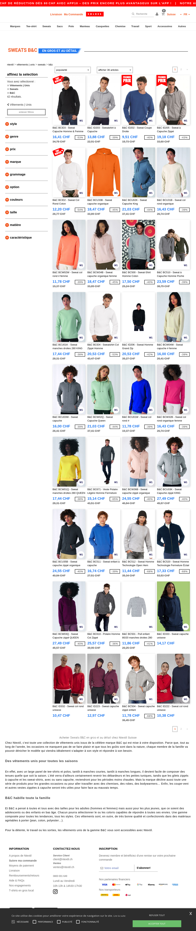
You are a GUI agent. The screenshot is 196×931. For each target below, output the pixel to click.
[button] (157, 14)
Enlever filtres (26, 102)
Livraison (56, 14)
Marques (15, 26)
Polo (71, 26)
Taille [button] (13, 202)
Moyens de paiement (21, 855)
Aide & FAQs (16, 870)
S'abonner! (144, 858)
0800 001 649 (61, 866)
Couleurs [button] (16, 190)
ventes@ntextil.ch (63, 857)
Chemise (120, 26)
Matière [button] (15, 215)
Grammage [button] (17, 164)
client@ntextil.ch (63, 849)
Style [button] (13, 114)
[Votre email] (116, 858)
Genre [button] (14, 127)
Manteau (85, 26)
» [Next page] (187, 60)
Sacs (60, 26)
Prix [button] (13, 139)
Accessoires (165, 26)
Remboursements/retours (24, 865)
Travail (135, 26)
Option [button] (14, 177)
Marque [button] (15, 152)
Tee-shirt (31, 26)
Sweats (46, 26)
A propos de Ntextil (20, 845)
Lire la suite (120, 915)
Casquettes (102, 26)
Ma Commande (73, 14)
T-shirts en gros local (21, 880)
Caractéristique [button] (21, 228)
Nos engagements (20, 875)
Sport (148, 26)
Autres (182, 26)
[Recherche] (141, 14)
